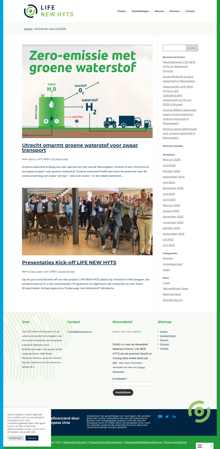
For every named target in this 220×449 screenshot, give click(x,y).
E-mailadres (120, 378)
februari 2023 (171, 205)
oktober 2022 (171, 228)
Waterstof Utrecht (75, 442)
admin (32, 159)
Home (28, 28)
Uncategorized (59, 159)
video (166, 269)
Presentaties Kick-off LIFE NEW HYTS (69, 262)
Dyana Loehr (35, 271)
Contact (190, 11)
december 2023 (173, 188)
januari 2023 (171, 211)
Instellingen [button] (15, 438)
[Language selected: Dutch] (205, 446)
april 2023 (169, 199)
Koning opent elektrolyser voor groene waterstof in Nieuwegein (180, 133)
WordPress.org (173, 300)
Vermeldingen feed (175, 288)
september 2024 (174, 176)
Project (121, 11)
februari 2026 (171, 159)
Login (166, 282)
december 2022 (173, 216)
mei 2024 (169, 182)
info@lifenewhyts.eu (80, 331)
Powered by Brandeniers (105, 442)
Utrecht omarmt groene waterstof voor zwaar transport (80, 147)
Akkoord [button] (32, 438)
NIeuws (168, 258)
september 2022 (173, 233)
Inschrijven (123, 392)
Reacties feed (172, 294)
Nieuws (159, 11)
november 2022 (173, 222)
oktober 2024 (171, 171)
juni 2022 (169, 245)
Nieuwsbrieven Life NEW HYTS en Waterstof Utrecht (179, 66)
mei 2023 (169, 194)
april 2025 (169, 165)
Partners (174, 11)
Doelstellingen (140, 11)
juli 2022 (168, 239)
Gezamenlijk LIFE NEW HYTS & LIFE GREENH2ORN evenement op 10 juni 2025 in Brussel (178, 95)
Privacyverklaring (175, 442)
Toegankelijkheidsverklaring (143, 442)
